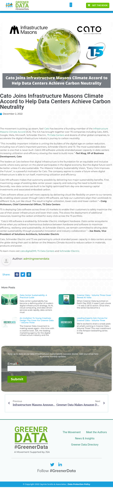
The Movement (72, 432)
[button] (71, 5)
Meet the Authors (96, 432)
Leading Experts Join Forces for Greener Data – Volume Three (92, 319)
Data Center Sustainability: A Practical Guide (33, 296)
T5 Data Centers (55, 135)
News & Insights (84, 438)
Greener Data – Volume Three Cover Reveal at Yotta (94, 296)
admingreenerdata (36, 258)
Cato (46, 128)
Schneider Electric (69, 251)
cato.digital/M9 (28, 251)
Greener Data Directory (84, 444)
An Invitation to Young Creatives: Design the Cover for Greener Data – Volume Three (37, 320)
